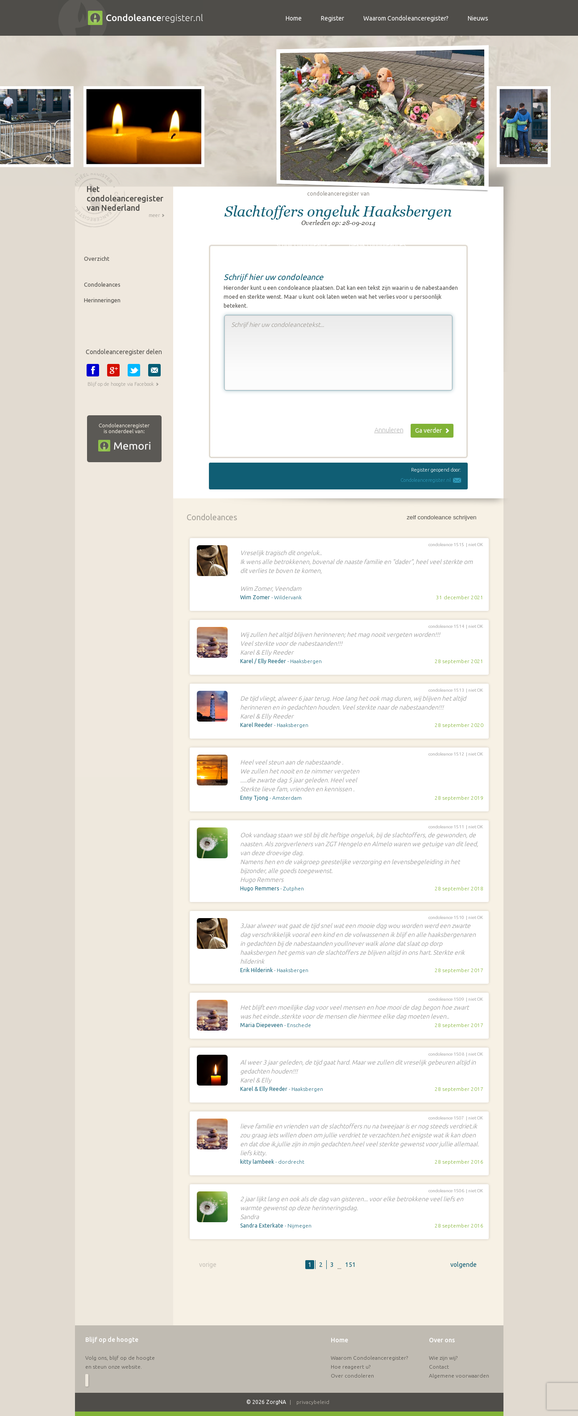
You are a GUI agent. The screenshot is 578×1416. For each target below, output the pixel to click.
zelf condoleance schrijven (441, 517)
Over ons (442, 1340)
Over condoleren (352, 1375)
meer (154, 215)
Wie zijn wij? (443, 1358)
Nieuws (478, 18)
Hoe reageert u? (350, 1367)
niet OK (475, 544)
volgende (463, 1264)
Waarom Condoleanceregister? (369, 1358)
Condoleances (102, 284)
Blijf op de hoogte (111, 1339)
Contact (439, 1367)
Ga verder (428, 430)
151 (350, 1264)
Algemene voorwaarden (459, 1375)
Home (339, 1340)
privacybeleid (312, 1402)
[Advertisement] (338, 1302)
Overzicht (96, 258)
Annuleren (388, 430)
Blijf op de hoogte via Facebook (120, 384)
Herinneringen (102, 300)
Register (332, 18)
